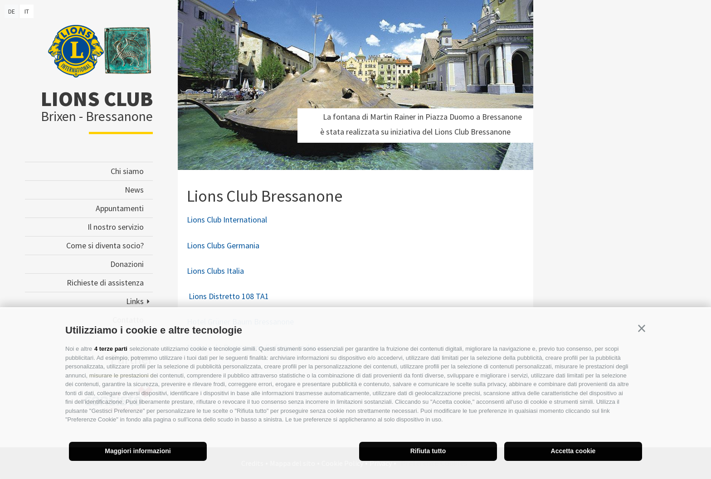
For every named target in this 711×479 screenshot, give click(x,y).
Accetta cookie (573, 451)
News (134, 189)
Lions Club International (227, 219)
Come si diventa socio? (105, 245)
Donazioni (127, 264)
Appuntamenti (120, 208)
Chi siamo (127, 171)
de (11, 11)
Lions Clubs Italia (215, 271)
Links (135, 301)
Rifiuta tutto (428, 451)
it (26, 11)
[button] (642, 328)
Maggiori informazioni (137, 451)
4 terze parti (110, 348)
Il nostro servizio (116, 227)
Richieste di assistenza (105, 282)
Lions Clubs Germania (223, 245)
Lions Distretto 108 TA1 (229, 296)
